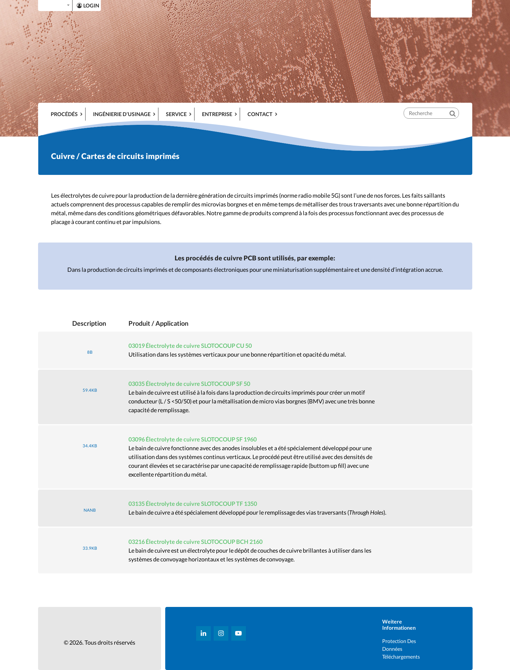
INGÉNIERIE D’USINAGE (122, 114)
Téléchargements (401, 656)
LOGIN (88, 5)
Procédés (64, 114)
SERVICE (176, 114)
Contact (260, 114)
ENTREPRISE (217, 114)
